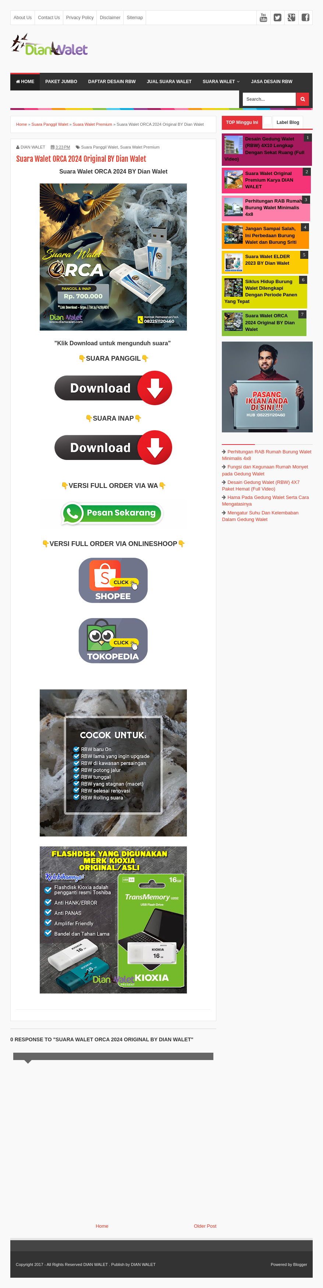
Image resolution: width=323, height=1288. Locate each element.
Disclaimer (110, 17)
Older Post (205, 1226)
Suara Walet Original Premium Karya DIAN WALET (269, 180)
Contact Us (49, 17)
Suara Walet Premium (140, 147)
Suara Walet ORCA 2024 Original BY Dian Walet (270, 322)
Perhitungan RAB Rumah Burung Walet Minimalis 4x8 (273, 207)
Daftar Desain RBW (112, 81)
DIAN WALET (95, 1264)
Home (25, 81)
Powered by (281, 1264)
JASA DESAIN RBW (271, 81)
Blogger (300, 1264)
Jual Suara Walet (169, 81)
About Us (23, 17)
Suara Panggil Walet (99, 147)
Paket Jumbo (61, 81)
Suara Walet (219, 81)
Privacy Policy (80, 17)
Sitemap (135, 17)
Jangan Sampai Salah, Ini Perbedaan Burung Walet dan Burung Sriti (271, 235)
